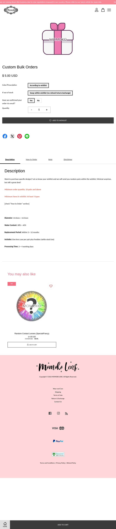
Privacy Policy (60, 463)
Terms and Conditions (47, 463)
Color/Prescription (9, 85)
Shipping (58, 392)
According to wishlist (38, 85)
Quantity (5, 108)
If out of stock (7, 92)
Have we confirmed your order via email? (12, 102)
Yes (31, 100)
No (38, 100)
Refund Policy (71, 463)
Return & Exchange (58, 398)
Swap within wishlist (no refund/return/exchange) (50, 93)
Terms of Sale (58, 395)
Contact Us (58, 402)
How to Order (31, 159)
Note (50, 159)
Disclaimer (68, 159)
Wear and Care (58, 389)
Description (10, 159)
